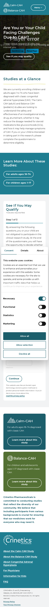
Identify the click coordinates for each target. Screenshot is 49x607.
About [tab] (40, 250)
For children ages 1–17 (18, 183)
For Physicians (11, 570)
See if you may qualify (19, 56)
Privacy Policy (9, 602)
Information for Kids (14, 576)
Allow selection (24, 345)
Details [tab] (24, 250)
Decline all (24, 354)
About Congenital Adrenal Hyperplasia (18, 563)
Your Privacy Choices (12, 605)
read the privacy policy (15, 396)
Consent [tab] (8, 250)
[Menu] (38, 8)
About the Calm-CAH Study (18, 551)
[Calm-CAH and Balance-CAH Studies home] (16, 5)
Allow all (24, 336)
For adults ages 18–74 (18, 174)
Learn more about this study (24, 441)
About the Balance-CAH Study (20, 556)
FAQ (5, 581)
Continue (14, 378)
